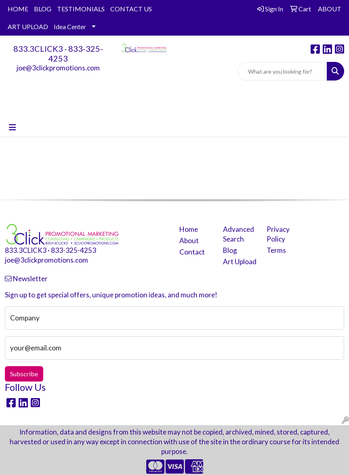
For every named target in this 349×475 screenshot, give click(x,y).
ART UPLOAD (28, 26)
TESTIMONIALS (81, 9)
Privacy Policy (278, 234)
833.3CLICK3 (38, 48)
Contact (192, 252)
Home (188, 229)
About (189, 240)
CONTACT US (131, 9)
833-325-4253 (73, 250)
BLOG (42, 9)
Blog (230, 250)
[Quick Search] (282, 71)
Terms (276, 250)
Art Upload (239, 261)
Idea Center (70, 26)
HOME (18, 9)
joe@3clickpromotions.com (58, 68)
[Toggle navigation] (12, 127)
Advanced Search (238, 234)
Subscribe (24, 373)
